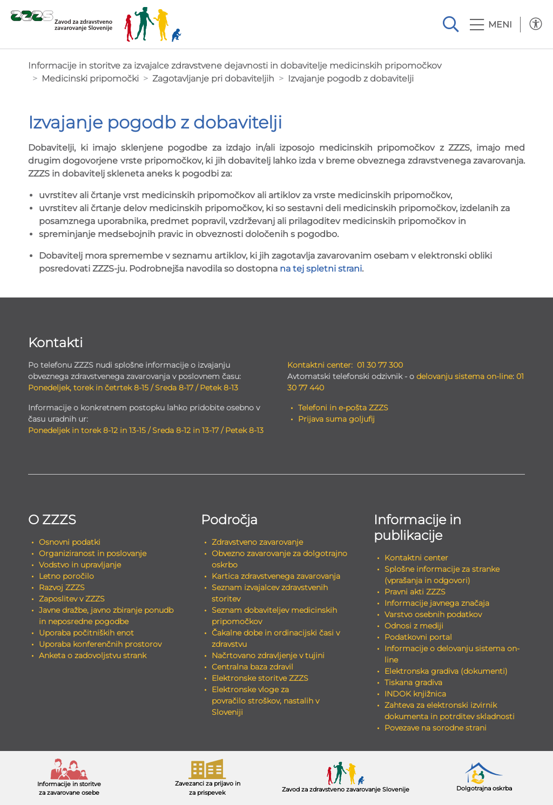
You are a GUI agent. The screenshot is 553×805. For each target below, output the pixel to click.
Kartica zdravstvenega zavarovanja (276, 576)
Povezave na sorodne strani (436, 728)
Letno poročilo (66, 576)
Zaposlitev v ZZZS (72, 599)
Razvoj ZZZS (62, 587)
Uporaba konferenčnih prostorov (100, 644)
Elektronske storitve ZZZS (260, 678)
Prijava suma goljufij (336, 419)
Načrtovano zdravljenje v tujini (268, 655)
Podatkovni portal (418, 637)
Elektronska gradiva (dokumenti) (446, 671)
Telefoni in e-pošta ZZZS (343, 407)
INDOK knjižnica (415, 694)
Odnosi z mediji (414, 626)
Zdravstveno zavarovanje (257, 542)
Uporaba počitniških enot (86, 633)
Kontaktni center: (320, 365)
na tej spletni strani (321, 268)
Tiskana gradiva (413, 682)
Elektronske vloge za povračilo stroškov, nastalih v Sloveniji (265, 701)
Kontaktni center (416, 558)
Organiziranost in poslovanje (92, 553)
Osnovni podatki (69, 542)
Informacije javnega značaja (437, 603)
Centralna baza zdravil (252, 667)
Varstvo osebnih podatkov (433, 614)
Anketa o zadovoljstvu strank (92, 655)
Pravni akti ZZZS (415, 592)
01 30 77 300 (380, 365)
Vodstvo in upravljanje (80, 565)
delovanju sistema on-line (464, 376)
